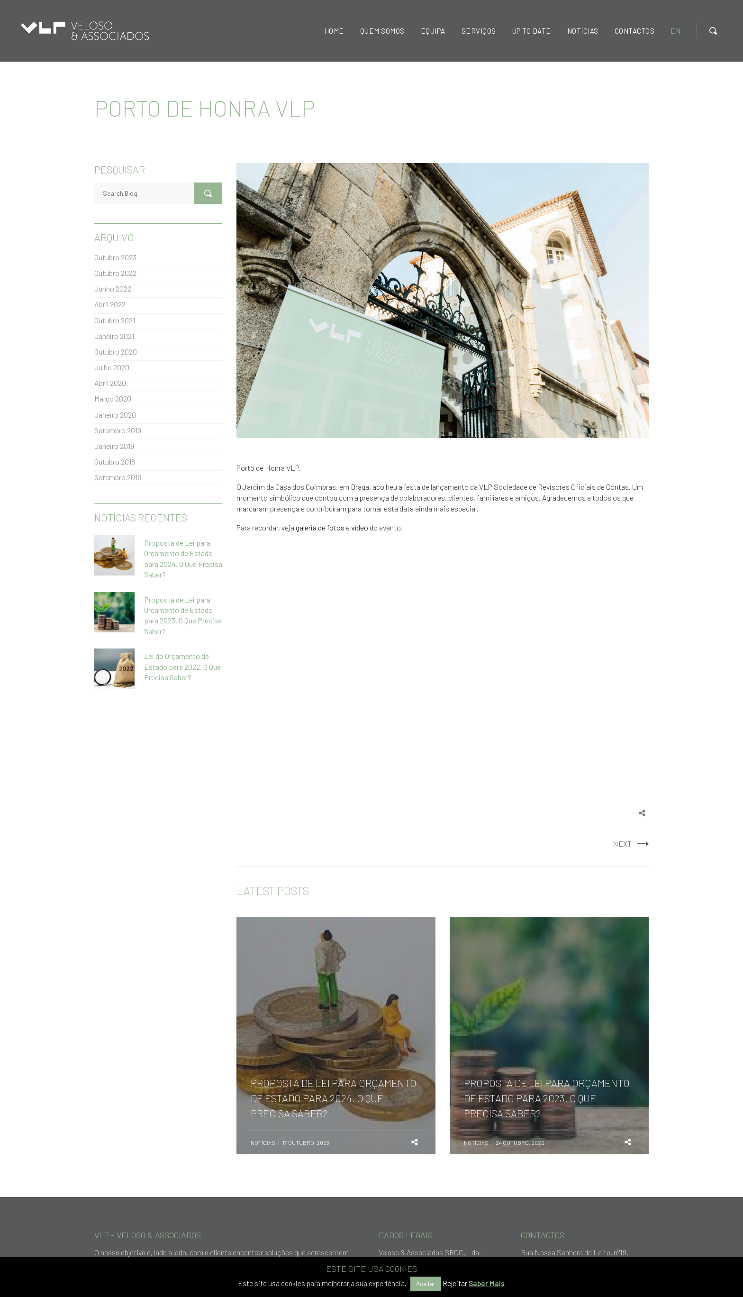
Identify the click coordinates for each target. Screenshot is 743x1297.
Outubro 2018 (114, 461)
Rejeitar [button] (455, 1283)
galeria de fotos (320, 527)
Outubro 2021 (114, 320)
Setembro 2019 (117, 430)
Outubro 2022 (115, 272)
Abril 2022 (110, 304)
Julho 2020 (111, 367)
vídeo (359, 527)
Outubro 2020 (115, 351)
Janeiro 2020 (115, 414)
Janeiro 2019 (114, 445)
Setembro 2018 (117, 477)
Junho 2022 (112, 288)
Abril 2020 (110, 382)
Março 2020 (112, 398)
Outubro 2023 (115, 257)
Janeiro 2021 (114, 335)
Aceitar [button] (425, 1284)
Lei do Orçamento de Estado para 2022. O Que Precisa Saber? (182, 666)
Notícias (263, 1142)
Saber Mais (487, 1283)
